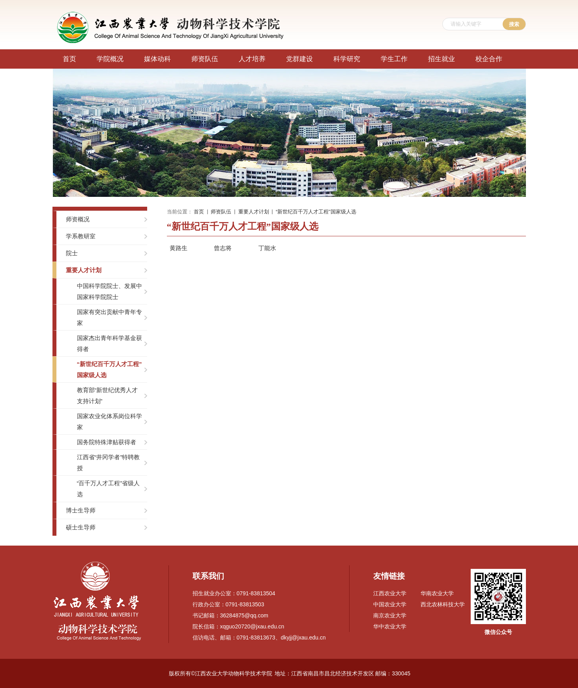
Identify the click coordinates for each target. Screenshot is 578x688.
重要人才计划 (253, 212)
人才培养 (252, 59)
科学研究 (346, 59)
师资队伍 (204, 59)
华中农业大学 (389, 626)
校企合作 (488, 59)
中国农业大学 (389, 604)
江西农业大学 (389, 593)
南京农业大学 (389, 615)
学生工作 (394, 59)
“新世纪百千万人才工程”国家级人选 (316, 212)
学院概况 (110, 59)
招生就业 (441, 59)
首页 (69, 59)
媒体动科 (157, 59)
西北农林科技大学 (443, 604)
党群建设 (299, 59)
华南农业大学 (437, 593)
